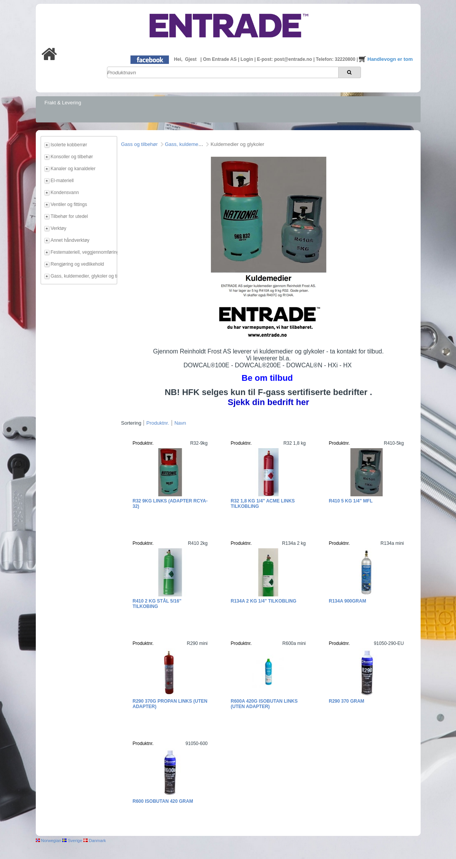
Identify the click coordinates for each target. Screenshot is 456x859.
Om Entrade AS (220, 59)
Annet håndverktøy (70, 240)
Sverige (72, 840)
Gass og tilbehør (139, 144)
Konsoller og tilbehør (72, 156)
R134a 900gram (347, 601)
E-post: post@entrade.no (285, 59)
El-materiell (62, 180)
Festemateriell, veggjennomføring (83, 252)
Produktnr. (157, 423)
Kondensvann (65, 192)
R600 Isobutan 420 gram (163, 801)
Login (247, 59)
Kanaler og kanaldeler (73, 168)
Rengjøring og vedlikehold (77, 264)
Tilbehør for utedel (69, 216)
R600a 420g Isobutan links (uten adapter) (264, 703)
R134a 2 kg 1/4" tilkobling (264, 601)
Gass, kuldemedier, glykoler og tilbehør (83, 276)
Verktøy (59, 228)
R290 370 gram (346, 701)
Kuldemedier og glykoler (237, 144)
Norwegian (49, 840)
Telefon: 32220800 (336, 59)
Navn (180, 423)
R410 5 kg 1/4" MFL (351, 501)
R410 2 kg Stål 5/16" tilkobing (157, 603)
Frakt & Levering (63, 102)
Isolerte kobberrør (69, 144)
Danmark (95, 840)
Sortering (131, 423)
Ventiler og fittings (69, 204)
